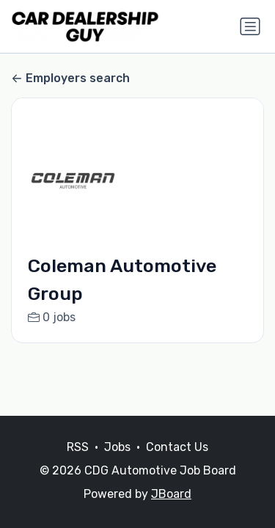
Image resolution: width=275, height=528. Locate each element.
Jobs (117, 447)
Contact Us (177, 447)
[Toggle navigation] (250, 26)
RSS (78, 447)
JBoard (171, 494)
